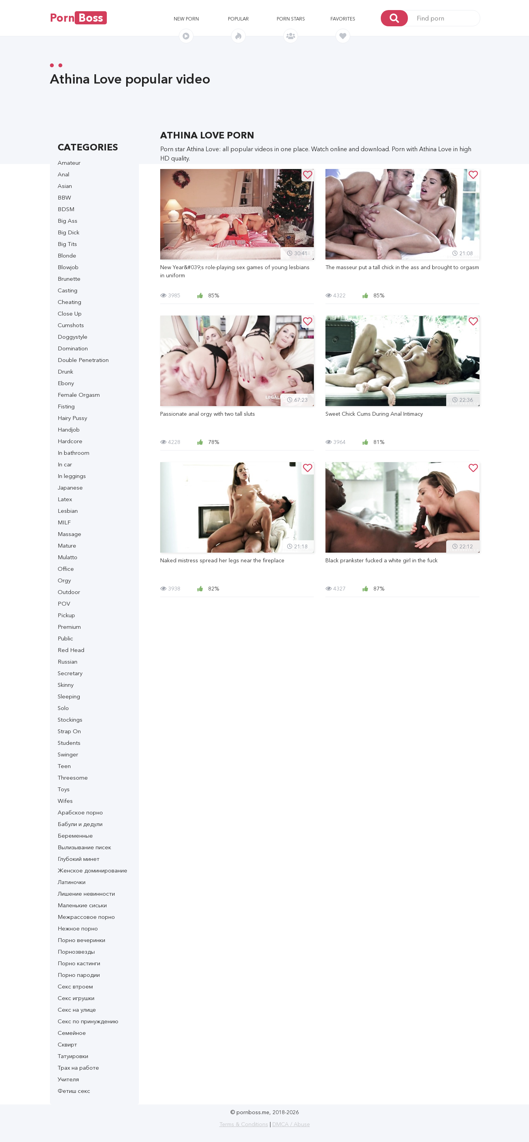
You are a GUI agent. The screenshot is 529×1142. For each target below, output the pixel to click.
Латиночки (72, 882)
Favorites (342, 19)
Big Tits (67, 244)
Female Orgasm (79, 394)
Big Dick (68, 232)
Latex (65, 499)
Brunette (69, 278)
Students (69, 742)
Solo (63, 708)
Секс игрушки (76, 998)
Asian (65, 185)
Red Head (71, 650)
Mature (67, 545)
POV (64, 603)
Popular (238, 19)
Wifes (65, 800)
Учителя (68, 1079)
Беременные (75, 835)
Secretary (70, 673)
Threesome (73, 777)
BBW (64, 197)
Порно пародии (79, 974)
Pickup (66, 615)
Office (66, 568)
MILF (64, 522)
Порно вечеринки (81, 940)
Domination (73, 348)
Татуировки (73, 1056)
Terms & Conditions (243, 1124)
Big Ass (67, 220)
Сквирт (67, 1044)
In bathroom (73, 452)
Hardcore (70, 441)
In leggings (72, 476)
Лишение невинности (86, 893)
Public (65, 638)
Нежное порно (78, 928)
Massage (69, 534)
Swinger (68, 754)
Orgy (64, 580)
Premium (69, 626)
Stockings (70, 719)
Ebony (66, 383)
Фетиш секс (74, 1090)
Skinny (66, 684)
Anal (63, 174)
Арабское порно (80, 812)
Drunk (65, 371)
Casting (67, 290)
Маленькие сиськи (82, 905)
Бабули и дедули (80, 824)
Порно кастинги (79, 963)
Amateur (69, 162)
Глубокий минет (78, 858)
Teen (64, 766)
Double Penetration (83, 360)
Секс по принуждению (88, 1021)
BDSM (66, 209)
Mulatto (67, 557)
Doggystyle (72, 336)
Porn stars (291, 19)
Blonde (67, 255)
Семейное (72, 1032)
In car (65, 464)
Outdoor (69, 592)
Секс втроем (75, 986)
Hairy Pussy (72, 418)
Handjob (69, 429)
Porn (78, 17)
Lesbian (68, 510)
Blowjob (68, 267)
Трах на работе (78, 1067)
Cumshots (71, 325)
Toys (64, 789)
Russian (67, 661)
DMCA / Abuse (291, 1124)
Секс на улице (77, 1009)
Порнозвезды (76, 951)
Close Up (70, 313)
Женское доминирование (92, 870)
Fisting (66, 406)
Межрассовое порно (86, 916)
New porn (186, 19)
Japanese (70, 487)
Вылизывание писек (84, 847)
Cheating (69, 302)
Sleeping (69, 696)
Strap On (69, 731)
